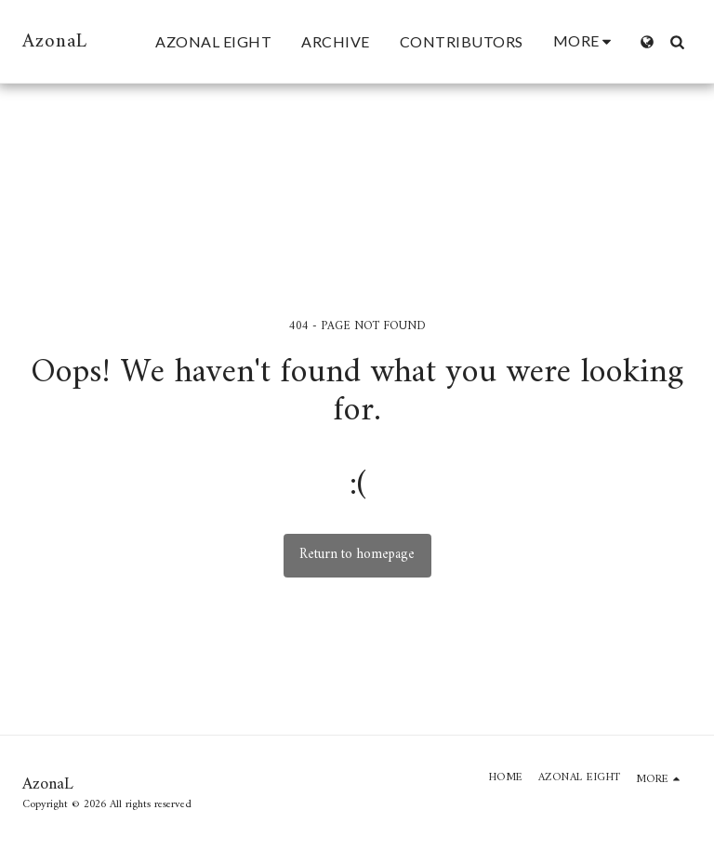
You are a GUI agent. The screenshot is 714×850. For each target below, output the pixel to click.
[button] (677, 41)
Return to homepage (357, 554)
